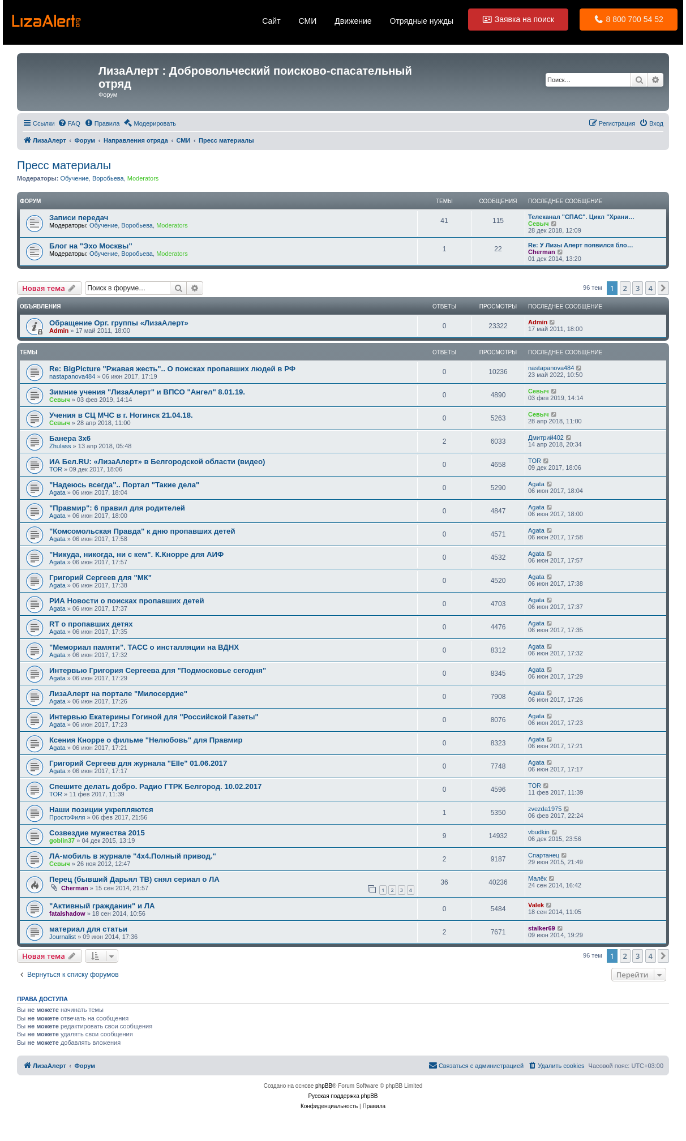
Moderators (143, 178)
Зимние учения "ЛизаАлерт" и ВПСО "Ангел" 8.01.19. (147, 392)
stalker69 (541, 928)
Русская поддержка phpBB (343, 1096)
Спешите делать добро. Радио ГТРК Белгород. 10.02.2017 (155, 786)
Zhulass (60, 446)
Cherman (541, 251)
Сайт (271, 20)
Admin (58, 330)
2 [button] (625, 288)
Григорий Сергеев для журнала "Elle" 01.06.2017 (138, 763)
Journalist (62, 936)
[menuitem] (69, 123)
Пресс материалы (64, 165)
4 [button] (651, 288)
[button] (663, 288)
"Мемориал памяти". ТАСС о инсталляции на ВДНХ (144, 647)
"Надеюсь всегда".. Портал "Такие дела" (124, 485)
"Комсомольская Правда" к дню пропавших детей (142, 531)
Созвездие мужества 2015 (97, 833)
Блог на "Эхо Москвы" (90, 246)
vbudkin (539, 832)
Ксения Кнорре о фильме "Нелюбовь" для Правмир (146, 740)
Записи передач (79, 217)
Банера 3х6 (70, 438)
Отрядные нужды (422, 20)
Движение (353, 20)
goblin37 (62, 840)
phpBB (323, 1086)
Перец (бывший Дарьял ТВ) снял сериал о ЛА (134, 879)
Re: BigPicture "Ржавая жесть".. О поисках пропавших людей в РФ (172, 368)
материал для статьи (88, 929)
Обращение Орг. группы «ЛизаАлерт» (118, 323)
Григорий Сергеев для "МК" (100, 577)
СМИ (308, 20)
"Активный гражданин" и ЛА (102, 906)
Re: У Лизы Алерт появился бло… (580, 245)
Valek (536, 905)
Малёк (537, 878)
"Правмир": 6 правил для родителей (117, 508)
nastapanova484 (72, 376)
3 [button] (638, 288)
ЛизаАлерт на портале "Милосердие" (118, 693)
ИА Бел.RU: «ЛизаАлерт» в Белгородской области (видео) (157, 461)
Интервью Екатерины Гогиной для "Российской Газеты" (154, 717)
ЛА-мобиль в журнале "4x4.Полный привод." (132, 856)
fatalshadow (67, 913)
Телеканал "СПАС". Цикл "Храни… (581, 216)
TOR (55, 469)
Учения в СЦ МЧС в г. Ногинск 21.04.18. (121, 415)
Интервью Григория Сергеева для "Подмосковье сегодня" (157, 670)
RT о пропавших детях (91, 624)
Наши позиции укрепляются (101, 809)
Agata (57, 492)
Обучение (74, 178)
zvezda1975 (544, 808)
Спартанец (543, 855)
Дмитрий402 (546, 437)
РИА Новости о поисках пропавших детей (126, 601)
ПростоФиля (67, 817)
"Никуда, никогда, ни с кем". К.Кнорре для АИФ (136, 554)
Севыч (538, 223)
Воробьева (108, 178)
